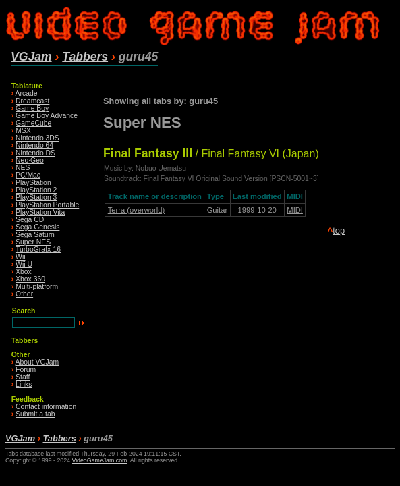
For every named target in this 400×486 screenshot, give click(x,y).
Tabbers (85, 56)
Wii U (24, 264)
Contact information (46, 406)
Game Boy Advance (47, 115)
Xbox (24, 271)
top (339, 230)
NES (23, 167)
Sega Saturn (35, 234)
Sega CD (30, 219)
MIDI (295, 210)
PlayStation (33, 182)
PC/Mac (28, 175)
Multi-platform (37, 286)
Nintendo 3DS (37, 138)
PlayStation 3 (36, 197)
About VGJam (37, 362)
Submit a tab (35, 414)
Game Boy (32, 108)
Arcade (27, 93)
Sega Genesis (37, 227)
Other (24, 294)
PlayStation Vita (40, 212)
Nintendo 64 (34, 145)
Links (24, 384)
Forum (26, 369)
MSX (23, 130)
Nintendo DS (35, 153)
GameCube (33, 123)
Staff (23, 377)
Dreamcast (32, 101)
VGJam (31, 56)
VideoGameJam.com (99, 460)
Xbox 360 (30, 279)
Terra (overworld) (136, 210)
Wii (20, 257)
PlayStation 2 (36, 190)
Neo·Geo (30, 160)
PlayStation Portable (47, 205)
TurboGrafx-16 (38, 249)
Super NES (33, 242)
